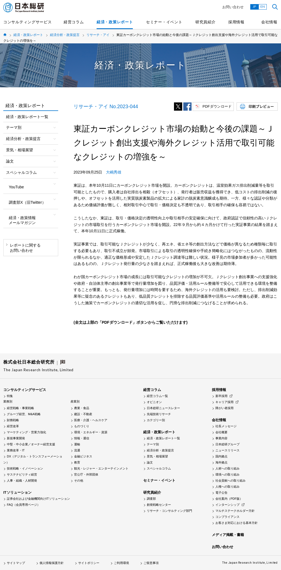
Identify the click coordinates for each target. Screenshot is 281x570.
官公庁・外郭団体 (86, 474)
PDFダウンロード (217, 106)
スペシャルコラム (159, 468)
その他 (78, 480)
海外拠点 (221, 462)
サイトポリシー (88, 563)
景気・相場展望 (157, 456)
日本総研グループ (227, 444)
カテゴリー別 (156, 420)
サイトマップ (16, 563)
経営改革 (13, 426)
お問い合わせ (233, 7)
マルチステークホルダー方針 (235, 510)
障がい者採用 (224, 408)
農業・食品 (81, 408)
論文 (150, 462)
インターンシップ (227, 504)
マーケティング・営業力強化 (26, 432)
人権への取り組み (227, 486)
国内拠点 (221, 456)
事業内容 (221, 438)
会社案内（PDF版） (229, 498)
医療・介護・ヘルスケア (90, 420)
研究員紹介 (205, 22)
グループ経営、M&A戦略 (24, 414)
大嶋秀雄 (113, 172)
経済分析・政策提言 (65, 35)
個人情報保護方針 (52, 563)
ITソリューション (17, 492)
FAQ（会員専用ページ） (23, 504)
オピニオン (154, 402)
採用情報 (236, 22)
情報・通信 (81, 438)
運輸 (77, 444)
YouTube (16, 187)
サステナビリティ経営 (22, 474)
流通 (77, 450)
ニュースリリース (227, 450)
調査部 (151, 498)
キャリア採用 (224, 402)
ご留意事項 (151, 563)
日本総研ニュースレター (163, 408)
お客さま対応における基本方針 (236, 522)
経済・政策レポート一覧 (27, 116)
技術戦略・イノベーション (25, 468)
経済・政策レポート (115, 22)
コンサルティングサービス (27, 22)
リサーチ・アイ (97, 35)
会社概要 (221, 432)
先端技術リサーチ (159, 414)
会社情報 (269, 22)
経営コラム (74, 22)
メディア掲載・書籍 (228, 535)
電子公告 (221, 492)
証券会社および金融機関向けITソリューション (38, 498)
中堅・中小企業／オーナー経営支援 (31, 444)
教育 (77, 462)
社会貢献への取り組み (230, 480)
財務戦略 (13, 420)
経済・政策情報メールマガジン (22, 220)
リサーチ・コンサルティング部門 (169, 510)
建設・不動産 (83, 414)
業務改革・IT (16, 450)
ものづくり (81, 426)
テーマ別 (153, 444)
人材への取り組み (227, 468)
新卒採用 (221, 396)
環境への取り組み (227, 474)
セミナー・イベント (164, 22)
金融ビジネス (83, 456)
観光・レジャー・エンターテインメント (101, 468)
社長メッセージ (226, 426)
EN (262, 6)
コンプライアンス (227, 516)
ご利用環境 (121, 563)
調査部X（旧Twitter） (27, 202)
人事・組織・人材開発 (22, 480)
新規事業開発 (16, 438)
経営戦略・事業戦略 (20, 408)
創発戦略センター (159, 504)
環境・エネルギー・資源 (90, 432)
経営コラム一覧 (157, 396)
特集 (10, 396)
